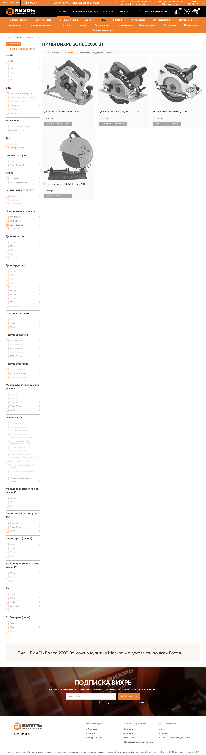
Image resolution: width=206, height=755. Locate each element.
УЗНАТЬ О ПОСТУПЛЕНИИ (58, 123)
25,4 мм (13, 323)
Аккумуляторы (102, 25)
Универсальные (17, 131)
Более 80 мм (15, 406)
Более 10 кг (15, 606)
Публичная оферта (133, 738)
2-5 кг (12, 594)
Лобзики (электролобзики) (22, 98)
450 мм (13, 250)
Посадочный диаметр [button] (19, 313)
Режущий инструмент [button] (19, 190)
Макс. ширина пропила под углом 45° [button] (22, 565)
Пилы (103, 20)
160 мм (13, 275)
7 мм (12, 627)
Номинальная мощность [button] (20, 211)
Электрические (17, 148)
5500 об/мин (16, 356)
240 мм (13, 581)
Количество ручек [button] (17, 155)
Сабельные (15, 109)
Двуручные (15, 161)
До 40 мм (14, 531)
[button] (170, 4)
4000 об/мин (16, 345)
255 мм (13, 298)
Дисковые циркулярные (21, 94)
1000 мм (14, 258)
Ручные (13, 144)
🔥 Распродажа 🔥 (18, 20)
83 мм (12, 573)
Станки (83, 25)
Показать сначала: (53, 53)
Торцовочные (16, 113)
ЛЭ (11, 65)
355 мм (13, 302)
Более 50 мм (15, 527)
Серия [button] (9, 55)
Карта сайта (129, 734)
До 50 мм (14, 410)
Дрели (88, 20)
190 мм (13, 283)
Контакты (123, 12)
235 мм (13, 295)
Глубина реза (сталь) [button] (18, 617)
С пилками (15, 200)
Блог (163, 729)
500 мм (13, 254)
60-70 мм (14, 399)
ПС (11, 76)
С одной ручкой (17, 165)
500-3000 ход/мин (18, 374)
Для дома (14, 179)
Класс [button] (9, 173)
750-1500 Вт (15, 217)
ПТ (11, 80)
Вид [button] (8, 88)
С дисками (15, 196)
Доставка (92, 729)
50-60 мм (14, 395)
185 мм (13, 279)
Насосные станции (68, 20)
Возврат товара (95, 738)
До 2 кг (13, 610)
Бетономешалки (161, 20)
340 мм (13, 506)
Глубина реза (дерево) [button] (19, 538)
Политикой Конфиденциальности (103, 703)
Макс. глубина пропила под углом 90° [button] (22, 387)
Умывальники (125, 25)
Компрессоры (138, 20)
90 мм (12, 577)
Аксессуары (170, 25)
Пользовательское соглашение (138, 742)
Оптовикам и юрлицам (85, 12)
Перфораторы (14, 25)
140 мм (13, 271)
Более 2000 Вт (16, 225)
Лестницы (67, 25)
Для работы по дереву (20, 127)
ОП (11, 69)
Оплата (91, 734)
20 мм (12, 320)
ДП (11, 61)
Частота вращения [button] (17, 335)
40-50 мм (14, 523)
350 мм (13, 242)
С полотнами (16, 204)
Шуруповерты (43, 20)
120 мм (13, 498)
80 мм (12, 552)
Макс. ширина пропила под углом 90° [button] (22, 491)
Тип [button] (8, 138)
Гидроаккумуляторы (103, 30)
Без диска (14, 306)
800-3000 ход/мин (18, 378)
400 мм (13, 246)
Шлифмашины (191, 25)
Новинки (108, 12)
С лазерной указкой (19, 461)
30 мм (12, 327)
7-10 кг (13, 602)
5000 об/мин (16, 352)
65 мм (12, 548)
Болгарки (118, 20)
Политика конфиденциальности (175, 738)
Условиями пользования (128, 703)
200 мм (13, 287)
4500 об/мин (16, 349)
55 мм (12, 545)
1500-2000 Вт (16, 221)
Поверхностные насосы (42, 25)
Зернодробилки (147, 25)
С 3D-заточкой (16, 424)
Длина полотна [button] (15, 236)
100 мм (13, 556)
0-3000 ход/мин (17, 370)
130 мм (13, 502)
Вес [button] (8, 588)
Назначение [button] (13, 120)
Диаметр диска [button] (15, 265)
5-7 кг (12, 598)
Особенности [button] (14, 417)
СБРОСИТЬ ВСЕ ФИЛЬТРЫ (23, 49)
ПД (11, 73)
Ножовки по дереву (19, 102)
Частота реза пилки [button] (17, 364)
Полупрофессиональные (21, 183)
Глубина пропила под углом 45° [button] (22, 515)
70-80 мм (14, 402)
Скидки (164, 734)
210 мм (13, 291)
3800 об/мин (16, 341)
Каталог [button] (63, 12)
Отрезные (14, 105)
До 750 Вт (14, 229)
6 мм (12, 623)
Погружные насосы (187, 20)
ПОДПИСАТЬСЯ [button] (129, 696)
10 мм (12, 631)
